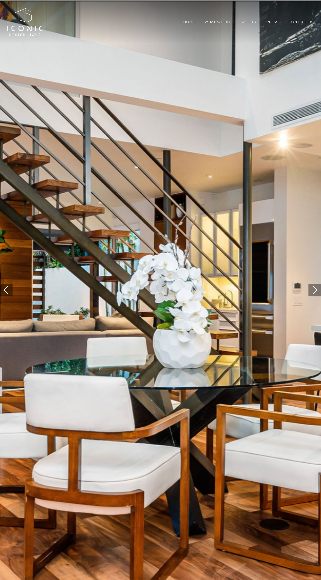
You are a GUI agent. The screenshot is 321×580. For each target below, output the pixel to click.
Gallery (248, 22)
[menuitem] (189, 22)
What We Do (217, 22)
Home (189, 22)
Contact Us (300, 22)
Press (272, 22)
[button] (6, 290)
